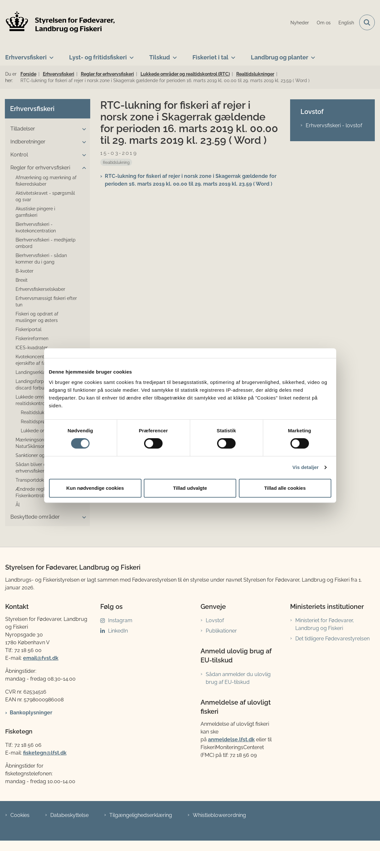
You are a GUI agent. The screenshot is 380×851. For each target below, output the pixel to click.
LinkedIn (118, 631)
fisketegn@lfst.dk (45, 753)
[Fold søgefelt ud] (367, 22)
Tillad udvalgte (190, 488)
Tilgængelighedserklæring (140, 815)
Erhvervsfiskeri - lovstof (334, 125)
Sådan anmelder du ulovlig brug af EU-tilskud (238, 678)
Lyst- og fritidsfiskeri (98, 57)
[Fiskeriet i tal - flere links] (231, 55)
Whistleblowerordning (219, 815)
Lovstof (215, 620)
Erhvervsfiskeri (26, 57)
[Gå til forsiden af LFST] (58, 22)
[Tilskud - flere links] (173, 55)
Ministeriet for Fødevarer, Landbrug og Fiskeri (324, 624)
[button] (82, 129)
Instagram (120, 620)
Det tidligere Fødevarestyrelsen (332, 638)
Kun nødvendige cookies (95, 488)
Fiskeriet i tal (210, 57)
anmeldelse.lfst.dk (231, 739)
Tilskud (159, 57)
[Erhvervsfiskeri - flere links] (50, 55)
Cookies (20, 815)
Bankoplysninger (31, 712)
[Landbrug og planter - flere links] (311, 55)
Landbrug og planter (279, 57)
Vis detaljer (305, 467)
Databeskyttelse (69, 815)
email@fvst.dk (40, 658)
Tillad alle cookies (285, 488)
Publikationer (221, 631)
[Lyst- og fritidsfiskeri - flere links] (130, 55)
